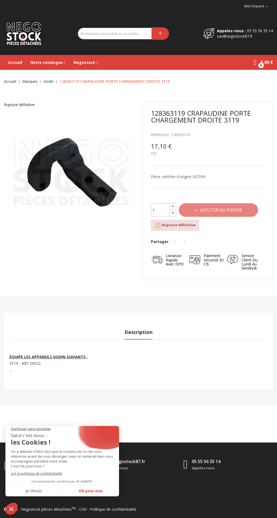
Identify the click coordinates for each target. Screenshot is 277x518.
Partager (175, 242)
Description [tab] (138, 332)
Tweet (185, 242)
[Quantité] (160, 210)
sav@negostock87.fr (235, 36)
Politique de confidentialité (113, 509)
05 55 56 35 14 (260, 30)
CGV (83, 509)
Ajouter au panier (220, 210)
